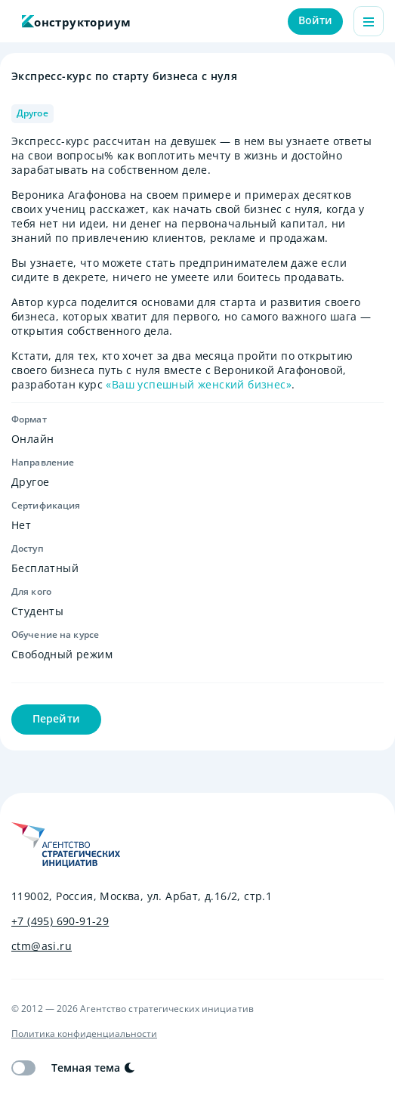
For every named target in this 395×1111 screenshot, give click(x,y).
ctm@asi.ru (41, 946)
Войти (315, 20)
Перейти (56, 718)
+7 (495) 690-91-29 (60, 921)
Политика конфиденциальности (84, 1034)
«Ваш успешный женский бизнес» (199, 384)
